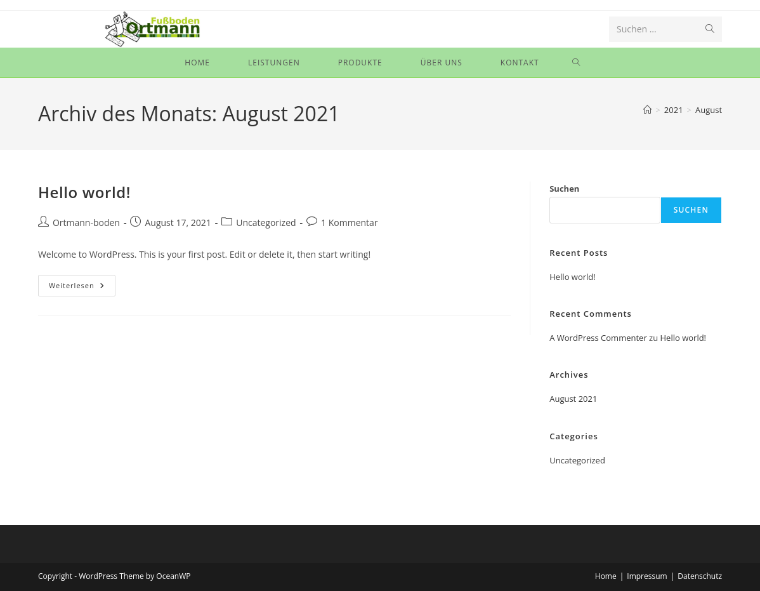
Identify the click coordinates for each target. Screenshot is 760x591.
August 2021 (573, 398)
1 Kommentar (349, 222)
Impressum (647, 576)
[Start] (647, 110)
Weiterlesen (82, 287)
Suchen (564, 188)
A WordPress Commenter (598, 337)
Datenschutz (700, 576)
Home (606, 576)
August (708, 110)
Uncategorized (266, 222)
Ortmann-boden (86, 222)
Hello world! (84, 192)
